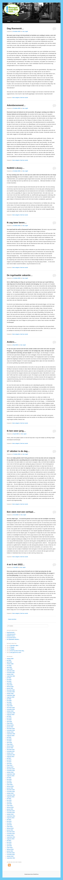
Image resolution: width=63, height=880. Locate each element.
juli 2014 (9, 819)
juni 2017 (9, 760)
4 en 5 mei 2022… (16, 564)
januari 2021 (10, 688)
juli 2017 (9, 758)
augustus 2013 (10, 838)
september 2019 (11, 712)
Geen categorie (16, 97)
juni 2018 (9, 739)
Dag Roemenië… (15, 28)
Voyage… (12, 647)
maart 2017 (9, 765)
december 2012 (11, 852)
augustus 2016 (10, 775)
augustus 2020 (10, 697)
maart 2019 (9, 723)
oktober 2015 (10, 793)
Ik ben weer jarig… (16, 431)
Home (8, 21)
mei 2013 (9, 844)
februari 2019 (10, 725)
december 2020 (11, 690)
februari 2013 (10, 849)
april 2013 (9, 845)
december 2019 (11, 707)
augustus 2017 (10, 756)
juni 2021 (9, 679)
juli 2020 (9, 698)
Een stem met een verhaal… (21, 512)
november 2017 (11, 751)
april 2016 (9, 782)
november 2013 (11, 833)
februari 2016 (10, 786)
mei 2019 (9, 719)
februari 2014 (10, 828)
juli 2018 (9, 737)
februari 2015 (10, 807)
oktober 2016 (10, 772)
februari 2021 (10, 686)
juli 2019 (9, 716)
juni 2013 (9, 842)
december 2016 (11, 768)
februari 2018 (10, 746)
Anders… (11, 342)
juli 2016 (9, 777)
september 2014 (11, 816)
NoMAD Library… (16, 168)
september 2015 (11, 795)
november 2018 (11, 730)
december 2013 (11, 831)
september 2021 (11, 676)
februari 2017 (10, 767)
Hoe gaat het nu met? (15, 652)
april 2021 (9, 683)
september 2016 (11, 774)
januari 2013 (10, 851)
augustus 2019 (10, 714)
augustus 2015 (10, 796)
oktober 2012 (10, 856)
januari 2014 (10, 830)
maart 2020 (9, 705)
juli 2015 (9, 798)
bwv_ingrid (25, 31)
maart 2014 (9, 826)
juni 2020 (9, 700)
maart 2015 (9, 805)
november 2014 (11, 812)
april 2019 (9, 721)
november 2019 (11, 709)
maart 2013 (9, 847)
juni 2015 (9, 800)
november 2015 (11, 791)
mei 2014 (9, 823)
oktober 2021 (10, 674)
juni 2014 (9, 821)
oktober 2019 (10, 711)
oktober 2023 (10, 658)
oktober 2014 (10, 814)
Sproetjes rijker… (14, 645)
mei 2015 (9, 802)
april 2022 (9, 667)
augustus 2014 (10, 817)
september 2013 (11, 837)
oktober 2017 (10, 753)
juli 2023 (9, 660)
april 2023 (9, 662)
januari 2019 (10, 726)
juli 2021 (9, 677)
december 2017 (11, 749)
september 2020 (11, 695)
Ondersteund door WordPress (31, 874)
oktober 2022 (10, 663)
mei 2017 (9, 761)
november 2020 (11, 691)
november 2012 (11, 854)
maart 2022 (9, 669)
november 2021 (11, 672)
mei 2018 (9, 740)
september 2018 (11, 733)
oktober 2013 (10, 835)
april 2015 (9, 803)
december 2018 (11, 728)
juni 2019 (9, 718)
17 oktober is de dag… (18, 451)
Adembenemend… (16, 105)
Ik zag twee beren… (17, 222)
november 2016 (11, 770)
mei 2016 (9, 781)
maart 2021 (9, 684)
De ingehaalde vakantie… (20, 275)
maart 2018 (9, 744)
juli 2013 (9, 840)
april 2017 (9, 763)
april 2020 (9, 704)
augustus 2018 (10, 735)
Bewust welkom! (17, 21)
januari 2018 (10, 747)
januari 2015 (10, 809)
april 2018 (9, 742)
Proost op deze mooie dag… (17, 650)
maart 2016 (9, 784)
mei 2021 (9, 681)
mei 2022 (9, 665)
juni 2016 (9, 779)
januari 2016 (10, 788)
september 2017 (11, 754)
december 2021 (11, 670)
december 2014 (11, 810)
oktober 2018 (10, 732)
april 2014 (9, 824)
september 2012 (11, 858)
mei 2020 (9, 702)
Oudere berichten (11, 619)
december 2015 (11, 789)
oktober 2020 (10, 693)
